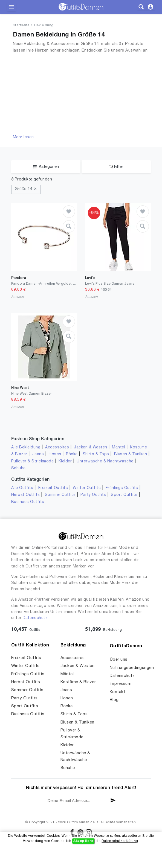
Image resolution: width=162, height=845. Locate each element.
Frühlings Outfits (122, 488)
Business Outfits (27, 502)
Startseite (21, 25)
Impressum (120, 684)
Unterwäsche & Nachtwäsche (105, 461)
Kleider (65, 461)
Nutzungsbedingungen (132, 668)
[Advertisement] (81, 93)
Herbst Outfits (25, 495)
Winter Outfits (87, 488)
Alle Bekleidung (25, 447)
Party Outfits (93, 495)
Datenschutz (35, 618)
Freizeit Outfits (53, 488)
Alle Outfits (22, 488)
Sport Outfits (124, 495)
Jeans (38, 454)
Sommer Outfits (60, 495)
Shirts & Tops (96, 454)
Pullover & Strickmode (32, 461)
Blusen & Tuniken (130, 454)
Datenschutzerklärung (120, 841)
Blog (114, 700)
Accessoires (57, 447)
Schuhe (18, 468)
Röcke (71, 454)
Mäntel (118, 447)
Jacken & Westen (90, 447)
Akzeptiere (83, 841)
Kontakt (117, 692)
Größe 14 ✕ (26, 189)
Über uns (119, 660)
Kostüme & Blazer (78, 682)
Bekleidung (44, 25)
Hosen (55, 454)
